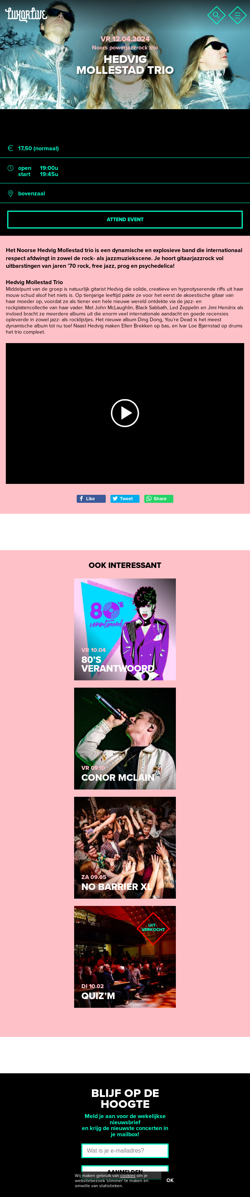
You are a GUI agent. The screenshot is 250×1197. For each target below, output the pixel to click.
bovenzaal (31, 194)
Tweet (122, 499)
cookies (128, 1175)
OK (170, 1180)
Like (86, 499)
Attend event (125, 219)
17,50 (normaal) (38, 149)
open (24, 168)
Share (156, 499)
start (24, 174)
